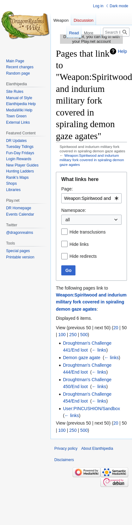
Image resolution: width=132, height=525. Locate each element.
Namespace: (73, 210)
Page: (67, 188)
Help (122, 51)
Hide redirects (83, 256)
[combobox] (91, 198)
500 (83, 334)
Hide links (79, 244)
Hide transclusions (87, 231)
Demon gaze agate (81, 357)
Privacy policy (65, 448)
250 (72, 334)
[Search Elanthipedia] (116, 32)
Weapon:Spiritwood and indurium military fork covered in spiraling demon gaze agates (92, 159)
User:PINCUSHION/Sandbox (91, 408)
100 (62, 334)
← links (99, 350)
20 (115, 327)
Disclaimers (64, 460)
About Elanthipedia (97, 448)
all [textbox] (67, 219)
